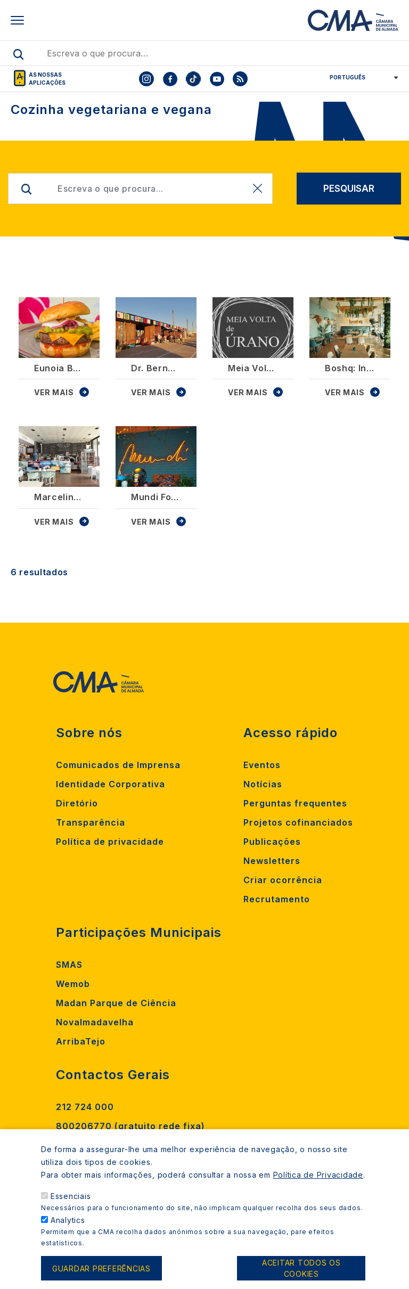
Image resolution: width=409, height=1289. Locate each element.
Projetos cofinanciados (298, 822)
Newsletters (271, 860)
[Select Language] (360, 77)
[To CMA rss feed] (240, 78)
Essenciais (71, 1207)
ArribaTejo (80, 1041)
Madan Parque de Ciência (116, 1003)
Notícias (262, 784)
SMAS (69, 964)
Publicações (272, 841)
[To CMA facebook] (169, 78)
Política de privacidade (110, 841)
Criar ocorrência (282, 880)
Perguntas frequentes (295, 803)
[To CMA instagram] (146, 78)
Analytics (68, 1231)
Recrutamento (276, 899)
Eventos (262, 765)
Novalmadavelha (95, 1022)
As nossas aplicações (47, 78)
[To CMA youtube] (216, 78)
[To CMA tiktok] (193, 78)
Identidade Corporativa (110, 784)
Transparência (90, 822)
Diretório (77, 803)
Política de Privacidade (318, 1185)
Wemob (73, 983)
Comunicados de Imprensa (118, 765)
